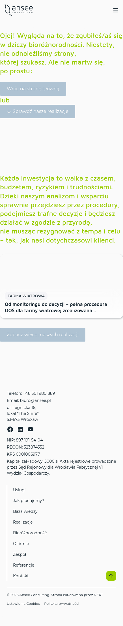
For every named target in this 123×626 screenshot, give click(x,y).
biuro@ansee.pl (35, 400)
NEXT (98, 595)
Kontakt (21, 575)
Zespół (19, 554)
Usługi (19, 489)
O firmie (21, 543)
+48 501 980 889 (39, 393)
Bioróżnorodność (30, 532)
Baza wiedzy (25, 511)
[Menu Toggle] (115, 10)
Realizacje (23, 522)
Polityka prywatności (61, 603)
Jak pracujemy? (28, 500)
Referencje (23, 565)
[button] (111, 576)
